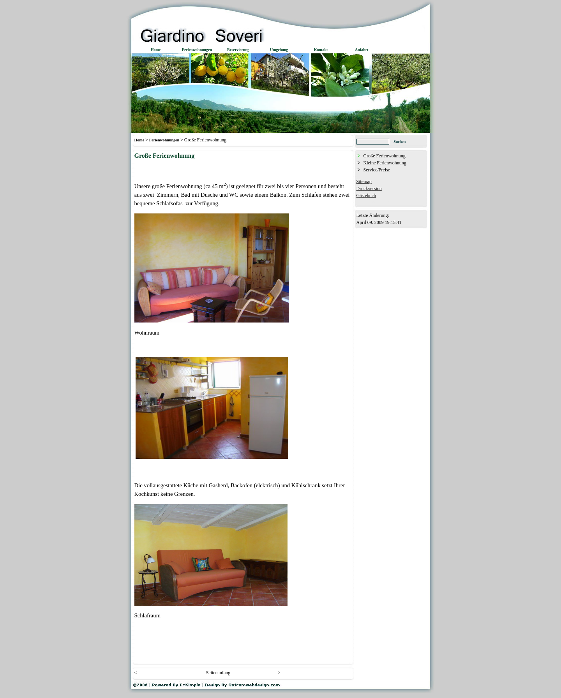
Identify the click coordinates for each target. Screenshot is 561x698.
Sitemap (364, 181)
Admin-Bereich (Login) (374, 202)
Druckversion (369, 188)
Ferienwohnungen (164, 140)
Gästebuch (366, 195)
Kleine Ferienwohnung (384, 163)
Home (139, 140)
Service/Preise (376, 170)
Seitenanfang (218, 672)
